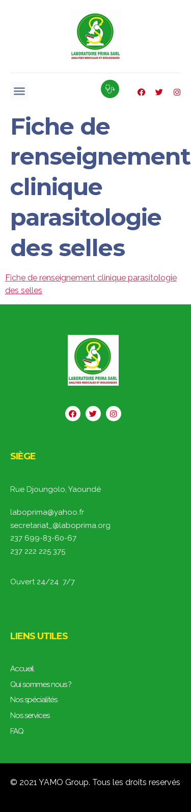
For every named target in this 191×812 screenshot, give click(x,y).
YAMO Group (64, 782)
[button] (19, 91)
